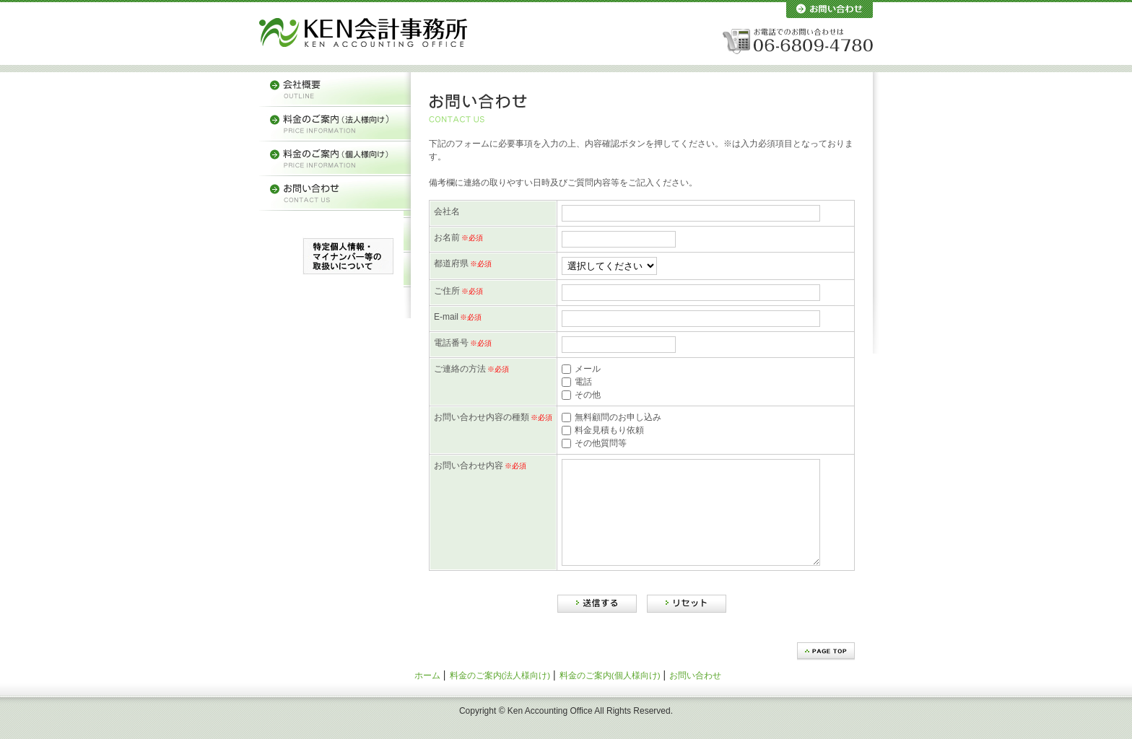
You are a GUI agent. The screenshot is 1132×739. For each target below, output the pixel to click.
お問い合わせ (695, 696)
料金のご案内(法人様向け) (500, 696)
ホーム (427, 696)
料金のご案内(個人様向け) (610, 696)
